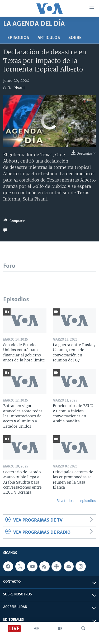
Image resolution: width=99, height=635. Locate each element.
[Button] (14, 222)
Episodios (18, 37)
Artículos (48, 37)
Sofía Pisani (14, 87)
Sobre (75, 37)
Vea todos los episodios (76, 501)
